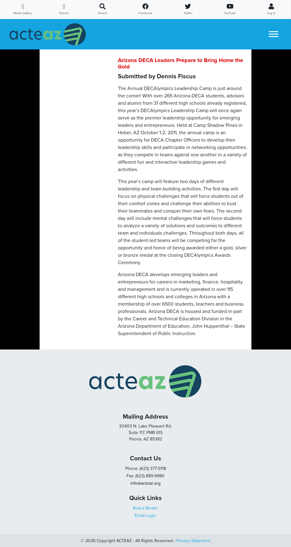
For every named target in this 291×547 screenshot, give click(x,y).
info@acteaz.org (145, 483)
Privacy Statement (193, 540)
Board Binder (145, 508)
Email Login (145, 515)
